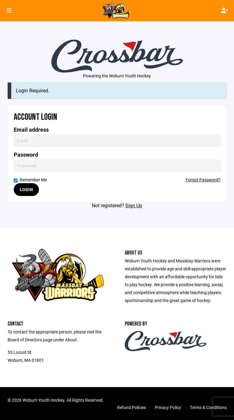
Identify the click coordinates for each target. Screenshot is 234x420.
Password (26, 154)
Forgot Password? (203, 180)
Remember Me (30, 180)
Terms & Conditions (208, 407)
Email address (31, 129)
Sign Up (133, 205)
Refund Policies (131, 407)
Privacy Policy (168, 407)
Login (26, 189)
